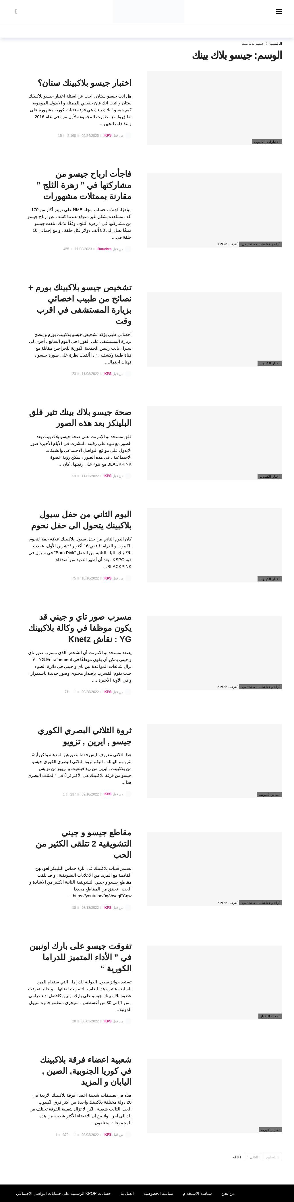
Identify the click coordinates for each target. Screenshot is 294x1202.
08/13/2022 (91, 908)
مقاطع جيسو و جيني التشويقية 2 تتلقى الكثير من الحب (83, 843)
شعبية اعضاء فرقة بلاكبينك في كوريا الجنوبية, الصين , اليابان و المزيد (85, 1071)
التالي (252, 1157)
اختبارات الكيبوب (267, 141)
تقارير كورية (270, 1129)
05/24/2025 (91, 136)
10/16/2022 (91, 578)
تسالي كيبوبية (269, 794)
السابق (272, 1157)
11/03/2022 (91, 476)
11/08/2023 (84, 249)
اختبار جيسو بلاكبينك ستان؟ (84, 82)
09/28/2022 (91, 692)
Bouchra (105, 249)
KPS (108, 136)
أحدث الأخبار (270, 1016)
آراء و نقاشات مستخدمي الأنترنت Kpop (259, 244)
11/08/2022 (91, 374)
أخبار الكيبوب (270, 363)
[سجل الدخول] (16, 11)
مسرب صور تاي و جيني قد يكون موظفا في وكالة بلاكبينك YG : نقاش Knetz (79, 628)
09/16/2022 (91, 794)
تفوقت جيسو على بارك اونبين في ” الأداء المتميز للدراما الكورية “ (80, 957)
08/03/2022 (91, 1021)
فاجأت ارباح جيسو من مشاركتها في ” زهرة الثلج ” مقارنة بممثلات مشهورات (83, 185)
